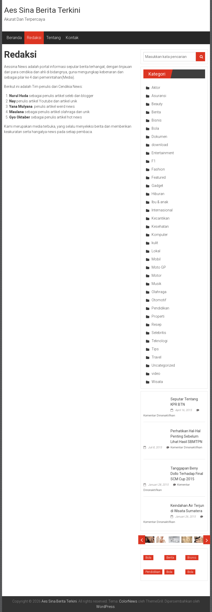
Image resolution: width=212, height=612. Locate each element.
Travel (156, 357)
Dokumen (159, 137)
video (156, 373)
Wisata (157, 382)
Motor (157, 275)
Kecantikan (160, 218)
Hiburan (158, 194)
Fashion (158, 169)
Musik (156, 284)
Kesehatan (160, 226)
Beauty (157, 104)
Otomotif (159, 300)
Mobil (156, 259)
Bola (155, 128)
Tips (155, 349)
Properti (158, 316)
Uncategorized (163, 365)
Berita (156, 112)
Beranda (14, 37)
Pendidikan (160, 308)
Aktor (156, 88)
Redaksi (34, 37)
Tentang (53, 37)
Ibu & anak (160, 202)
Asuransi (159, 96)
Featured (159, 177)
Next (206, 539)
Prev (141, 539)
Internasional (162, 210)
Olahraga (159, 292)
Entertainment (163, 153)
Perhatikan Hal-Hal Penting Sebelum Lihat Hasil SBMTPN (186, 436)
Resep (157, 324)
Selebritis (159, 333)
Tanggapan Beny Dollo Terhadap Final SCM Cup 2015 (187, 473)
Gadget (157, 186)
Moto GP (159, 267)
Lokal (156, 251)
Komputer (160, 235)
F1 (154, 161)
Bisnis (157, 120)
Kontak (72, 37)
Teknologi (159, 341)
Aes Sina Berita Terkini (42, 10)
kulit (155, 243)
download (160, 145)
